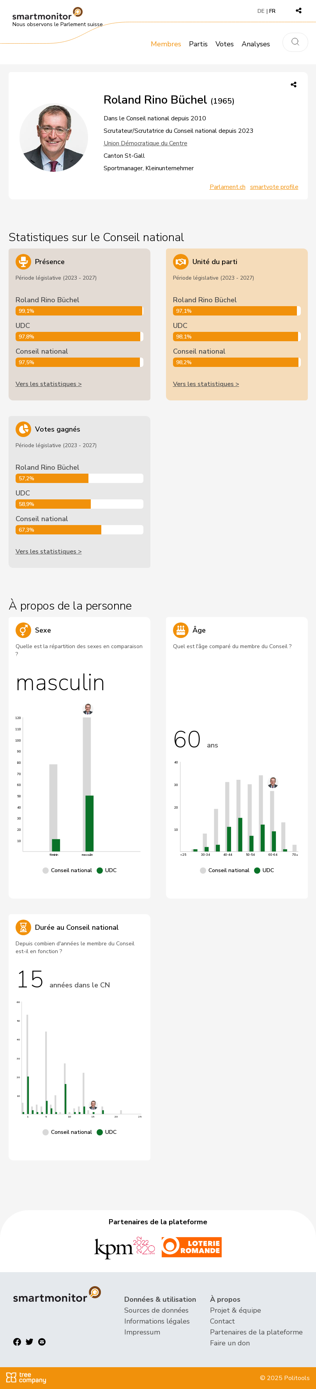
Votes (224, 44)
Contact (222, 1321)
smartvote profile (274, 187)
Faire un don (230, 1343)
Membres (166, 44)
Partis (198, 44)
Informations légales (157, 1321)
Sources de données (156, 1310)
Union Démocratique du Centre (145, 143)
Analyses (256, 44)
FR (272, 11)
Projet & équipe (235, 1310)
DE (261, 11)
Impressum (142, 1332)
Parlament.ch (227, 187)
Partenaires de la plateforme (256, 1332)
